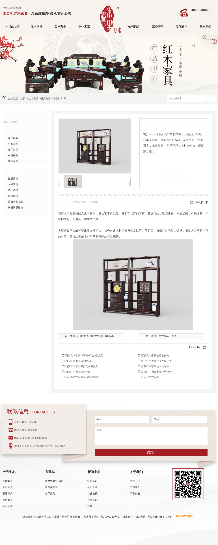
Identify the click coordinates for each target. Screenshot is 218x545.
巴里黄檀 (13, 178)
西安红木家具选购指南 (78, 371)
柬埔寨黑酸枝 (15, 207)
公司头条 (92, 487)
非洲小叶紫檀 (15, 213)
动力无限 (140, 516)
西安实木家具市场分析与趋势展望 (84, 355)
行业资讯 (92, 493)
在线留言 (173, 178)
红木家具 (36, 26)
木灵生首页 (12, 26)
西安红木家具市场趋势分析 (156, 371)
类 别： (149, 162)
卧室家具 (13, 143)
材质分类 (46, 98)
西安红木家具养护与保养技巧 (81, 366)
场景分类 (14, 131)
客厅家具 (13, 138)
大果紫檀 (13, 184)
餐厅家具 (13, 149)
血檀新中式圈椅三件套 (163, 336)
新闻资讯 (181, 26)
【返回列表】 (195, 347)
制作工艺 (84, 26)
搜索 (209, 98)
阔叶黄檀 (13, 190)
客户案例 (60, 26)
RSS (162, 516)
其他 (89, 506)
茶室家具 (13, 161)
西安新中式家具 (150, 377)
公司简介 (134, 26)
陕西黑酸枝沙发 (54, 480)
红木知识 (92, 480)
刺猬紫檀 (13, 195)
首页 (22, 98)
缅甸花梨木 (51, 487)
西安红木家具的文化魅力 (155, 366)
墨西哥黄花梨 (15, 201)
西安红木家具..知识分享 (78, 360)
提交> (151, 452)
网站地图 (153, 516)
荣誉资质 (158, 26)
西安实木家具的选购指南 (155, 355)
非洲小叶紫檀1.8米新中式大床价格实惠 (92, 336)
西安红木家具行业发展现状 (156, 360)
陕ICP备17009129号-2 (106, 516)
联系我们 (205, 26)
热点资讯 (92, 499)
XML (169, 516)
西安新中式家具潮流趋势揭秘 (81, 377)
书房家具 (13, 155)
